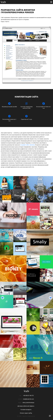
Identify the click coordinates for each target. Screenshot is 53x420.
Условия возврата (25, 409)
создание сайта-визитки (27, 145)
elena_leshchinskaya (28, 402)
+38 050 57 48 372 (28, 395)
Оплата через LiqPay (26, 413)
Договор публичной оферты (26, 406)
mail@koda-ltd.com (28, 399)
